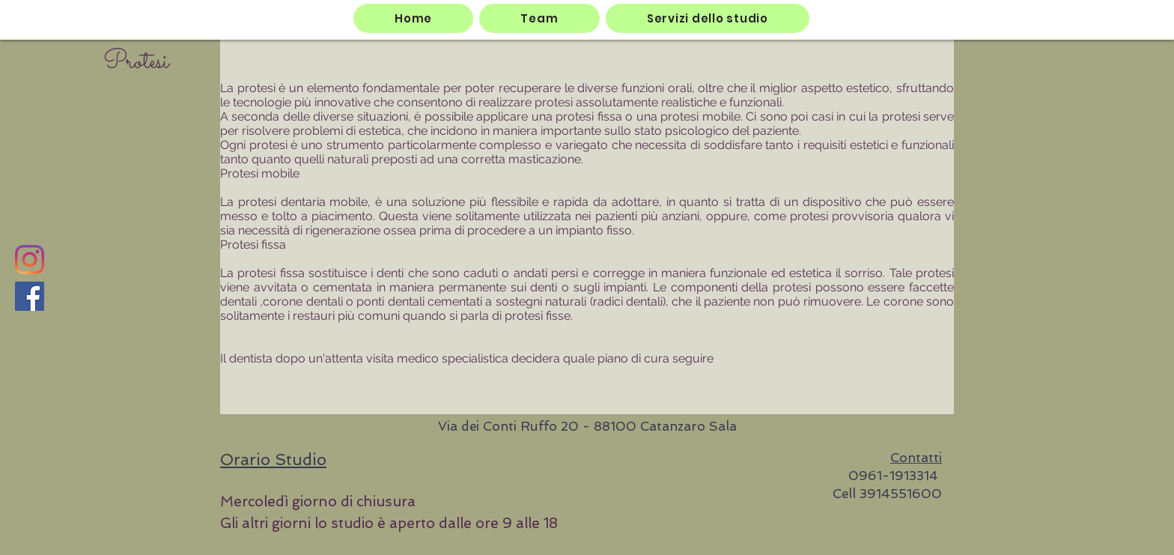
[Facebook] (29, 296)
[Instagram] (29, 259)
